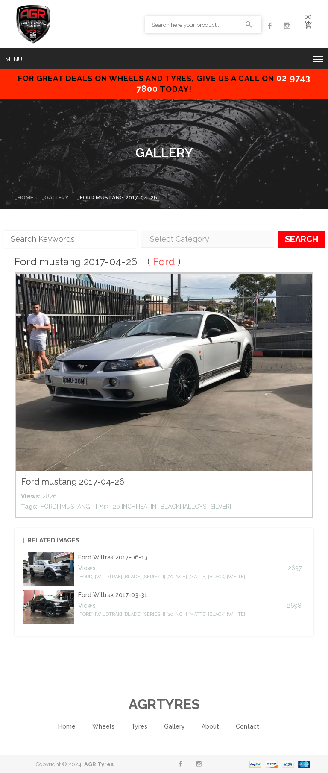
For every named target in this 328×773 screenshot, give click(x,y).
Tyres (139, 726)
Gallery (56, 197)
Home (25, 197)
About (210, 726)
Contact (247, 726)
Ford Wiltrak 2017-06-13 (113, 557)
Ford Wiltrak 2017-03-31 (112, 594)
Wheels (103, 726)
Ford (164, 261)
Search (301, 239)
